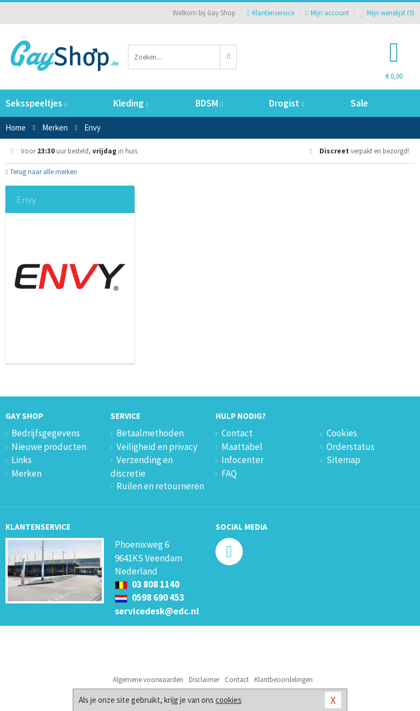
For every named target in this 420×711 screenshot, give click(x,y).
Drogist (286, 103)
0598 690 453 (149, 597)
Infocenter (242, 460)
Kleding (130, 103)
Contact (237, 433)
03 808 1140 (147, 584)
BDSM (209, 103)
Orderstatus (350, 447)
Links (21, 460)
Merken (26, 473)
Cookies (341, 433)
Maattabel (241, 447)
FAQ (229, 473)
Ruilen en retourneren (160, 486)
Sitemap (343, 460)
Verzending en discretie (141, 466)
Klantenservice (270, 12)
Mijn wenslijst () (387, 12)
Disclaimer (204, 679)
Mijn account (327, 12)
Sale (359, 103)
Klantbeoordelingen (283, 679)
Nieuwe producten (48, 447)
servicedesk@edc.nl (157, 611)
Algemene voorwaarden (148, 679)
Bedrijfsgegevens (45, 433)
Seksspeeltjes (36, 103)
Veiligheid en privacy (156, 447)
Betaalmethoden (150, 433)
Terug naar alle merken (41, 171)
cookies (228, 700)
